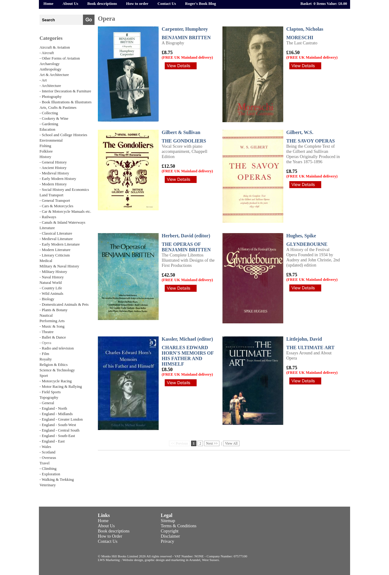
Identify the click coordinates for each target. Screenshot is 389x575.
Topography (49, 397)
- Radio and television (57, 348)
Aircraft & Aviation (55, 47)
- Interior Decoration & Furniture (65, 91)
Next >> (212, 443)
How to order (137, 4)
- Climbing (48, 469)
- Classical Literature (56, 233)
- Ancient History (53, 168)
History (45, 157)
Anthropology (50, 69)
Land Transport (52, 195)
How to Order (110, 536)
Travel (45, 463)
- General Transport (55, 200)
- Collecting (49, 113)
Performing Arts (52, 321)
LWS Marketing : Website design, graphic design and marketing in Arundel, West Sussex (158, 560)
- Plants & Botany (53, 310)
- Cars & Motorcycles (56, 206)
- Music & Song (52, 326)
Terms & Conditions (178, 525)
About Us (70, 4)
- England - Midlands (56, 414)
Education (47, 129)
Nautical (46, 315)
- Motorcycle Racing (56, 381)
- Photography (51, 97)
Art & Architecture (54, 75)
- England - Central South (60, 430)
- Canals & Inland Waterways (62, 222)
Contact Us (166, 4)
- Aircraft (47, 53)
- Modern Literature (55, 250)
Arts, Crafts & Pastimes (58, 107)
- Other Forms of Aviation (60, 58)
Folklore (46, 151)
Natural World (51, 283)
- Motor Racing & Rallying (61, 386)
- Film (44, 354)
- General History (53, 162)
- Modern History (53, 184)
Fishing (45, 146)
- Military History (53, 272)
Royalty (46, 359)
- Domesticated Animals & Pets (64, 304)
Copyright (169, 531)
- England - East (52, 441)
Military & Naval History (59, 266)
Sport (44, 376)
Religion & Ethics (53, 365)
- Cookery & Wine (54, 118)
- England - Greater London (61, 419)
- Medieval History (54, 173)
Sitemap (168, 520)
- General (47, 403)
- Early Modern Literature (60, 244)
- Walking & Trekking (57, 479)
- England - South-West (58, 425)
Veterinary (48, 485)
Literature (47, 228)
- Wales (45, 447)
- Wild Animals (51, 293)
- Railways (48, 217)
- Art (43, 80)
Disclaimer (170, 536)
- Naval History (52, 277)
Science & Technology (57, 370)
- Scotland (47, 452)
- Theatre (46, 332)
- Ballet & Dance (53, 337)
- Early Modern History (58, 179)
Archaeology (50, 64)
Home (48, 4)
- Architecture (50, 86)
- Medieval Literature (56, 239)
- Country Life (51, 288)
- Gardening (49, 124)
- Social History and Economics (64, 190)
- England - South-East (57, 436)
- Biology (47, 299)
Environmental (51, 140)
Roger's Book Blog (200, 4)
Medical (46, 261)
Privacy (167, 541)
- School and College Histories (63, 135)
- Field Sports (50, 392)
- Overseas (48, 458)
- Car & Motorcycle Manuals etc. (65, 211)
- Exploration (50, 474)
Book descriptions (102, 4)
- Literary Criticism (55, 255)
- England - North (53, 408)
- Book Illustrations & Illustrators (65, 102)
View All (231, 443)
